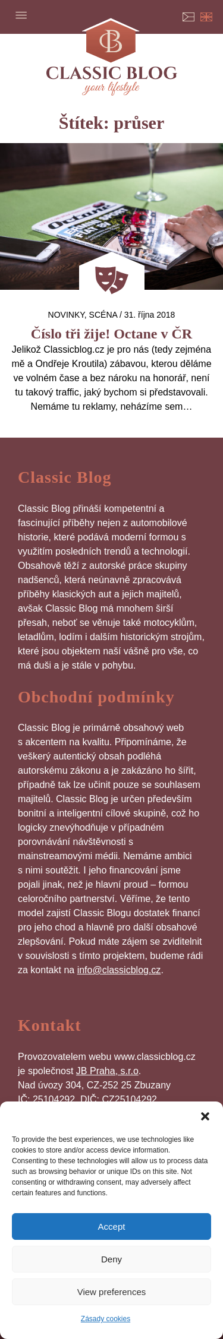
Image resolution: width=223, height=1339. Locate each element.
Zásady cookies (105, 1319)
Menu (21, 15)
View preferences (111, 1292)
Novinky (66, 314)
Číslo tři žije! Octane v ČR (111, 333)
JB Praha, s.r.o (107, 1071)
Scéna (103, 314)
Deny (111, 1259)
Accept (111, 1226)
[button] (205, 1116)
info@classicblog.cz (119, 970)
